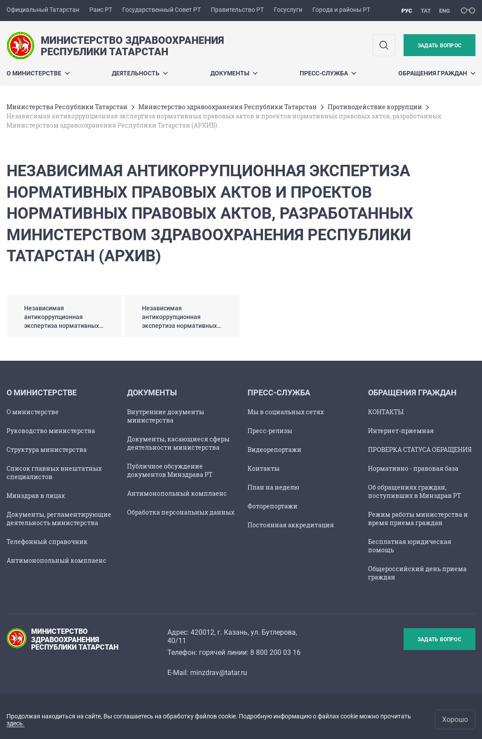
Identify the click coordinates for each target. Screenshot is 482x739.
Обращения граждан (436, 73)
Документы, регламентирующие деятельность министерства (59, 518)
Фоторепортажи (273, 506)
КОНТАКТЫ (386, 412)
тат (426, 10)
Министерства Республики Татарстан (67, 107)
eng (444, 10)
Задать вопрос (439, 46)
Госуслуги (288, 9)
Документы (234, 73)
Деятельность (140, 73)
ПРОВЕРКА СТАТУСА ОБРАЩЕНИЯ (419, 449)
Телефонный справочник (47, 541)
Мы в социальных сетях (286, 412)
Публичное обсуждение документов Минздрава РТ (170, 470)
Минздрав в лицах (36, 495)
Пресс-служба (328, 73)
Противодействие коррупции (375, 107)
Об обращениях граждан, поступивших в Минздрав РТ (414, 491)
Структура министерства (47, 449)
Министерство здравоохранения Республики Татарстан (227, 107)
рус (406, 10)
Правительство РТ (237, 9)
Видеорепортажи (274, 449)
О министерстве (33, 412)
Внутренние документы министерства (165, 416)
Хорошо (455, 719)
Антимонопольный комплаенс (56, 560)
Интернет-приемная (401, 430)
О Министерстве (38, 73)
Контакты (264, 468)
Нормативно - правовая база (413, 468)
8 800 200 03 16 (275, 652)
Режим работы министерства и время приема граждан (418, 518)
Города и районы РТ (341, 9)
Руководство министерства (51, 430)
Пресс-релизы (270, 430)
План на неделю (273, 487)
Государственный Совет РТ (161, 9)
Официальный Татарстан (43, 9)
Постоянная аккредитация (291, 525)
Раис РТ (100, 9)
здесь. (16, 723)
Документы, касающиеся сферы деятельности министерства (178, 443)
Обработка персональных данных (180, 512)
